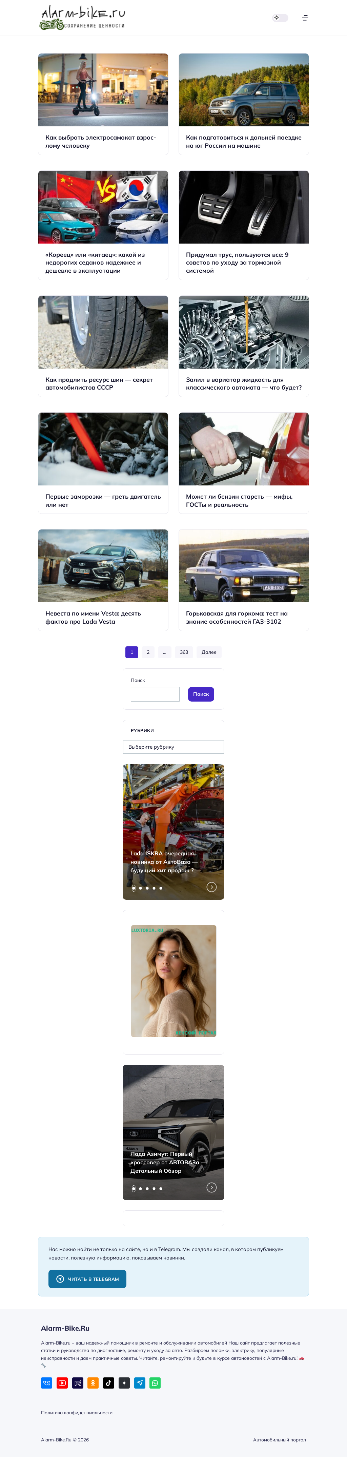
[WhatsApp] (155, 1383)
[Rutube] (77, 1383)
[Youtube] (62, 1383)
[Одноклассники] (93, 1383)
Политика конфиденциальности (77, 1412)
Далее (209, 652)
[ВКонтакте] (46, 1383)
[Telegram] (139, 1383)
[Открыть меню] (305, 17)
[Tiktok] (108, 1383)
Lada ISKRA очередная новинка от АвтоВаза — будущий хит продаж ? (164, 862)
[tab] (133, 888)
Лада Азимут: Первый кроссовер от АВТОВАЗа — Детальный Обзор (168, 1162)
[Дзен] (124, 1383)
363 (184, 652)
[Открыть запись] (103, 104)
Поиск (138, 680)
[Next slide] (212, 887)
